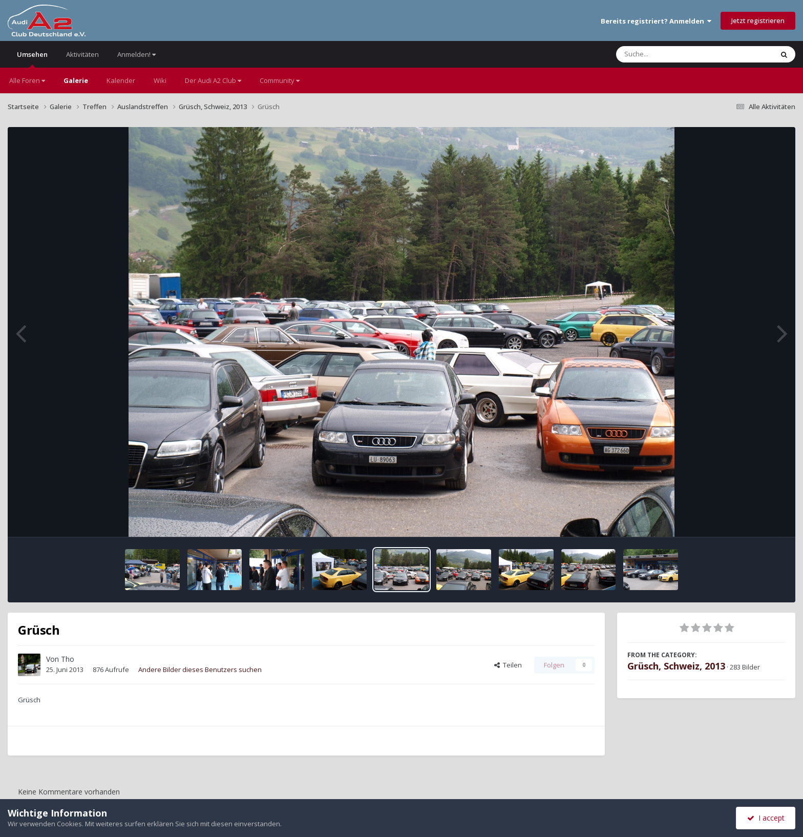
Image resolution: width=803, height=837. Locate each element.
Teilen (508, 664)
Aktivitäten (82, 54)
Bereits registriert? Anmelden (656, 21)
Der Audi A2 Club (213, 80)
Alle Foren (27, 80)
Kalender (121, 80)
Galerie (76, 80)
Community (280, 80)
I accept (766, 818)
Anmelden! (136, 54)
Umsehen (32, 59)
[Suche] (673, 54)
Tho (67, 659)
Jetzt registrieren (758, 20)
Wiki (160, 80)
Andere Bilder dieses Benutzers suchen (200, 669)
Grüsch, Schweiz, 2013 (676, 666)
